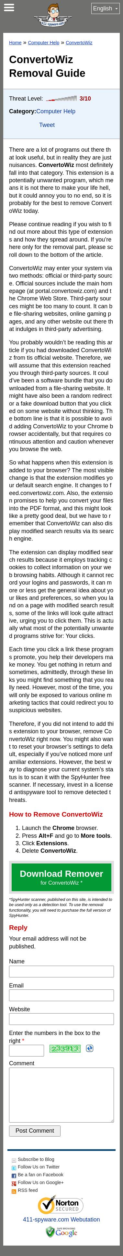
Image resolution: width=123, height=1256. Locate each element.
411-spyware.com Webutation (61, 1230)
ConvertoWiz (79, 42)
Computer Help (43, 42)
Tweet (47, 125)
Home (15, 42)
